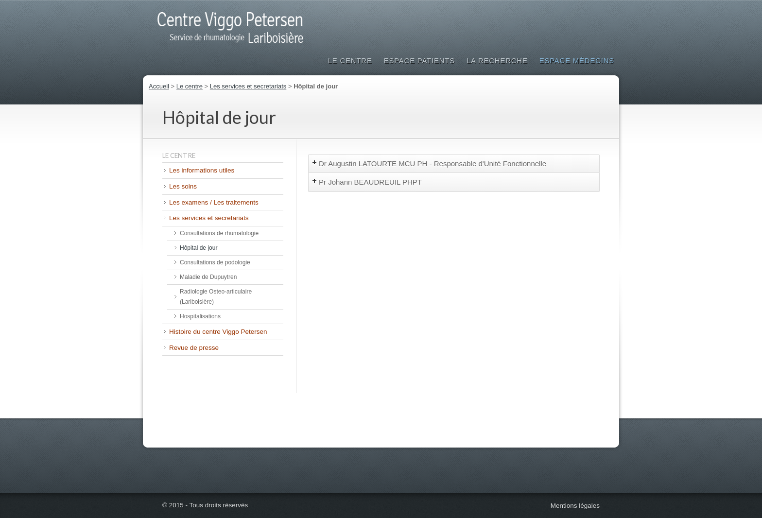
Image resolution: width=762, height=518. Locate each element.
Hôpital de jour (198, 247)
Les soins (183, 186)
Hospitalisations (200, 316)
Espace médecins (576, 60)
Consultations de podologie (215, 262)
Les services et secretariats (248, 86)
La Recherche (497, 60)
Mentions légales (575, 505)
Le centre (189, 86)
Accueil (159, 86)
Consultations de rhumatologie (219, 233)
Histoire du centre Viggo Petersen (218, 331)
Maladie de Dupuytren (208, 277)
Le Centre (350, 60)
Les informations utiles (201, 170)
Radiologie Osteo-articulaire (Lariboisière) (216, 296)
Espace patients (419, 60)
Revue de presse (194, 347)
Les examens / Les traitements (214, 202)
